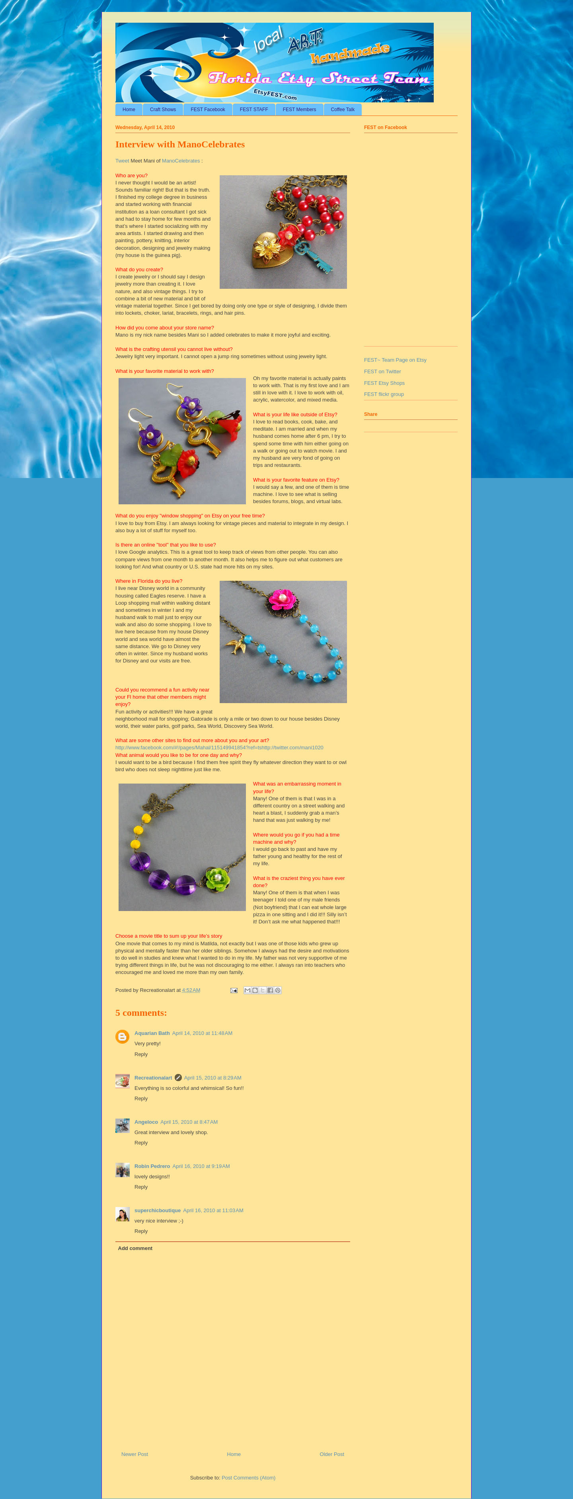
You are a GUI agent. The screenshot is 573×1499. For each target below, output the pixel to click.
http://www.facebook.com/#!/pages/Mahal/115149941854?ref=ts (188, 747)
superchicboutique (157, 1210)
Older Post (332, 1454)
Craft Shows (163, 109)
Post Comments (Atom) (248, 1478)
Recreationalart (153, 1078)
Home (129, 109)
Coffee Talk (343, 109)
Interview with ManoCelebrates (180, 144)
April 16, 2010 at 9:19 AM (201, 1166)
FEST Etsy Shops (384, 383)
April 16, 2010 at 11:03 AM (213, 1210)
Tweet (122, 161)
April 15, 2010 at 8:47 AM (189, 1122)
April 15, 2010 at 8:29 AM (213, 1078)
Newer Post (134, 1454)
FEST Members (299, 109)
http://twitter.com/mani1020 (293, 747)
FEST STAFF (254, 109)
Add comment (135, 1248)
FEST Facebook (208, 109)
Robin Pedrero (152, 1166)
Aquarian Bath (152, 1033)
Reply (141, 1054)
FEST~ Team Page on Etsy (395, 360)
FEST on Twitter (382, 371)
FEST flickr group (384, 394)
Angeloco (146, 1122)
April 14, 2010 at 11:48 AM (202, 1033)
